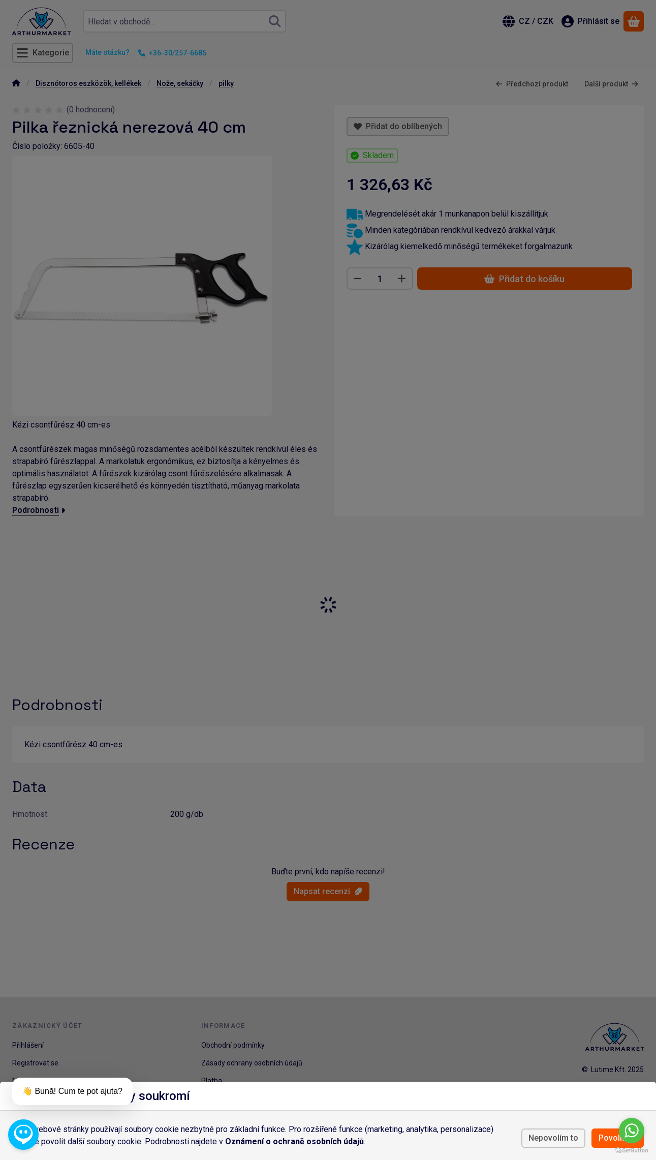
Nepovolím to (553, 1138)
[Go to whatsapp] (631, 1130)
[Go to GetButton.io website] (631, 1150)
